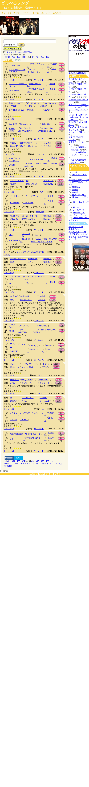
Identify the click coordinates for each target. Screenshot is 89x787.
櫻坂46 (13, 143)
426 (33, 57)
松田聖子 (14, 184)
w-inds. (12, 165)
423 (18, 57)
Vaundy (75, 192)
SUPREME (48, 184)
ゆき (30, 262)
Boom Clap (32, 259)
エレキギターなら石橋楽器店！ (20, 52)
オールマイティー (81, 210)
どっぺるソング (15, 3)
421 (8, 57)
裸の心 (76, 207)
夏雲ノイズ (48, 181)
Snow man (14, 380)
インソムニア (45, 401)
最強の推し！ (26, 124)
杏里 (12, 439)
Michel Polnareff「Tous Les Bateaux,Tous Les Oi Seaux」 (78, 117)
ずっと (75, 172)
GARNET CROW (16, 110)
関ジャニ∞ (14, 367)
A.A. (42, 192)
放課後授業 (25, 296)
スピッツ (14, 351)
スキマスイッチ (17, 181)
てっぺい (40, 154)
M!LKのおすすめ (76, 227)
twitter (18, 458)
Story (29, 283)
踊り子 (75, 190)
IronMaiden (14, 203)
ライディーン (26, 300)
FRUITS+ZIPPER (79, 175)
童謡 (12, 262)
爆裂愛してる (79, 213)
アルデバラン (27, 398)
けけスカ (76, 187)
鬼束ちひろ (15, 401)
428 (42, 57)
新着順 (18, 60)
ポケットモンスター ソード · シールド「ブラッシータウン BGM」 (78, 107)
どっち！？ (26, 383)
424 (23, 57)
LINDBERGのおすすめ (78, 234)
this (36, 235)
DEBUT (49, 345)
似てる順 (8, 60)
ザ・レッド (39, 80)
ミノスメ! (56, 13)
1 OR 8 (46, 364)
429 (47, 57)
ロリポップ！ (54, 474)
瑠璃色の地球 (31, 184)
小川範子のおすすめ (77, 229)
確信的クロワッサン (29, 143)
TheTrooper (28, 203)
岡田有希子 (15, 216)
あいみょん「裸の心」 (78, 132)
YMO (12, 300)
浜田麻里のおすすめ (77, 232)
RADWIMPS (14, 240)
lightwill (41, 474)
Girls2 (12, 383)
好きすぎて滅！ (79, 195)
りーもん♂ (39, 273)
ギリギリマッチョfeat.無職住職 (30, 252)
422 (13, 57)
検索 (21, 45)
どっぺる (10, 13)
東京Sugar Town (29, 219)
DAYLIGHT (23, 326)
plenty (11, 235)
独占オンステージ (33, 434)
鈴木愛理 (13, 124)
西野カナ (13, 420)
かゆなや (40, 212)
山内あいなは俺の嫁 (77, 73)
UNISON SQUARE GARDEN (17, 71)
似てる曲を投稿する (12, 49)
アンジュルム (15, 65)
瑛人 (12, 364)
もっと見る (73, 239)
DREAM (43, 398)
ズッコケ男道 (27, 367)
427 (37, 57)
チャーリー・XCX (18, 259)
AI (10, 283)
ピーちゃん (39, 139)
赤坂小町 (14, 296)
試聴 (62, 64)
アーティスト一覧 (11, 463)
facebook (9, 458)
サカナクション (80, 215)
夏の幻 (30, 110)
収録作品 (47, 143)
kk (43, 409)
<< (4, 57)
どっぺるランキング (29, 463)
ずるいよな (34, 345)
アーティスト (30, 13)
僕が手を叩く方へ (28, 146)
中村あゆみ (14, 90)
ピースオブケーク (29, 364)
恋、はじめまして (29, 216)
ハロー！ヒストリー (34, 159)
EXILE (11, 331)
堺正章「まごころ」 (77, 142)
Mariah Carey (12, 130)
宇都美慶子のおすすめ (78, 237)
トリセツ (24, 420)
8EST (45, 367)
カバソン (45, 13)
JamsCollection (16, 434)
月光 (24, 401)
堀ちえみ (14, 219)
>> (52, 57)
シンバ (41, 375)
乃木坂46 (14, 146)
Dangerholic (26, 380)
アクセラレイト (44, 383)
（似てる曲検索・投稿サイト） (21, 7)
